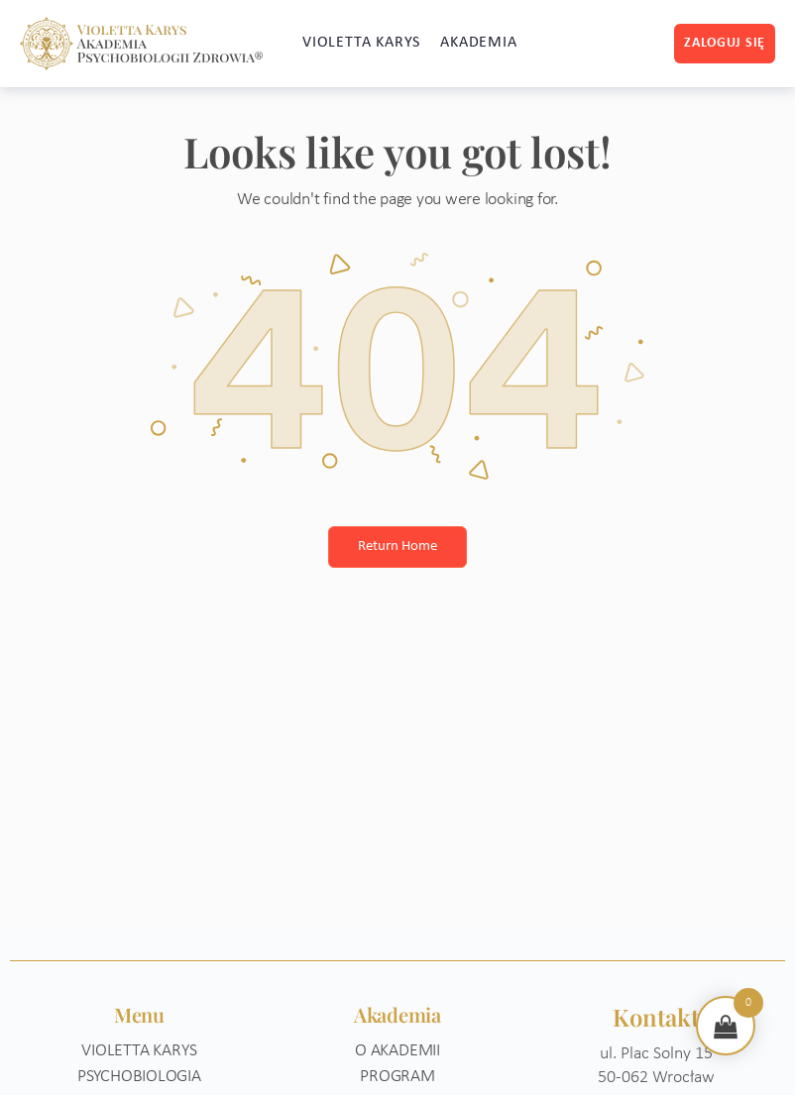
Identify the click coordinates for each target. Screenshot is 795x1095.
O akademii (397, 1050)
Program (397, 1076)
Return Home (397, 546)
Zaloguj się (724, 43)
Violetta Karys (138, 1050)
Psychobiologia (139, 1076)
